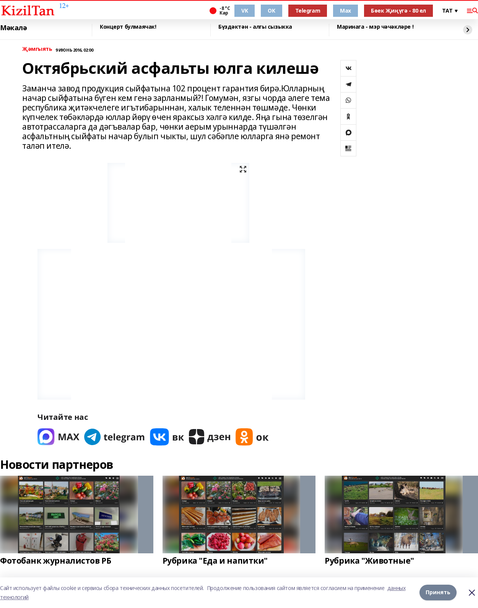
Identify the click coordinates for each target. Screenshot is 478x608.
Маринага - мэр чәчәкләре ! (375, 27)
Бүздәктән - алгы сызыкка (255, 27)
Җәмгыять (37, 49)
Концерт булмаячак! (128, 27)
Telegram (307, 10)
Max (345, 10)
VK (244, 10)
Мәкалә (13, 28)
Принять (438, 592)
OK (271, 10)
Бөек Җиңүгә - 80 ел (398, 10)
